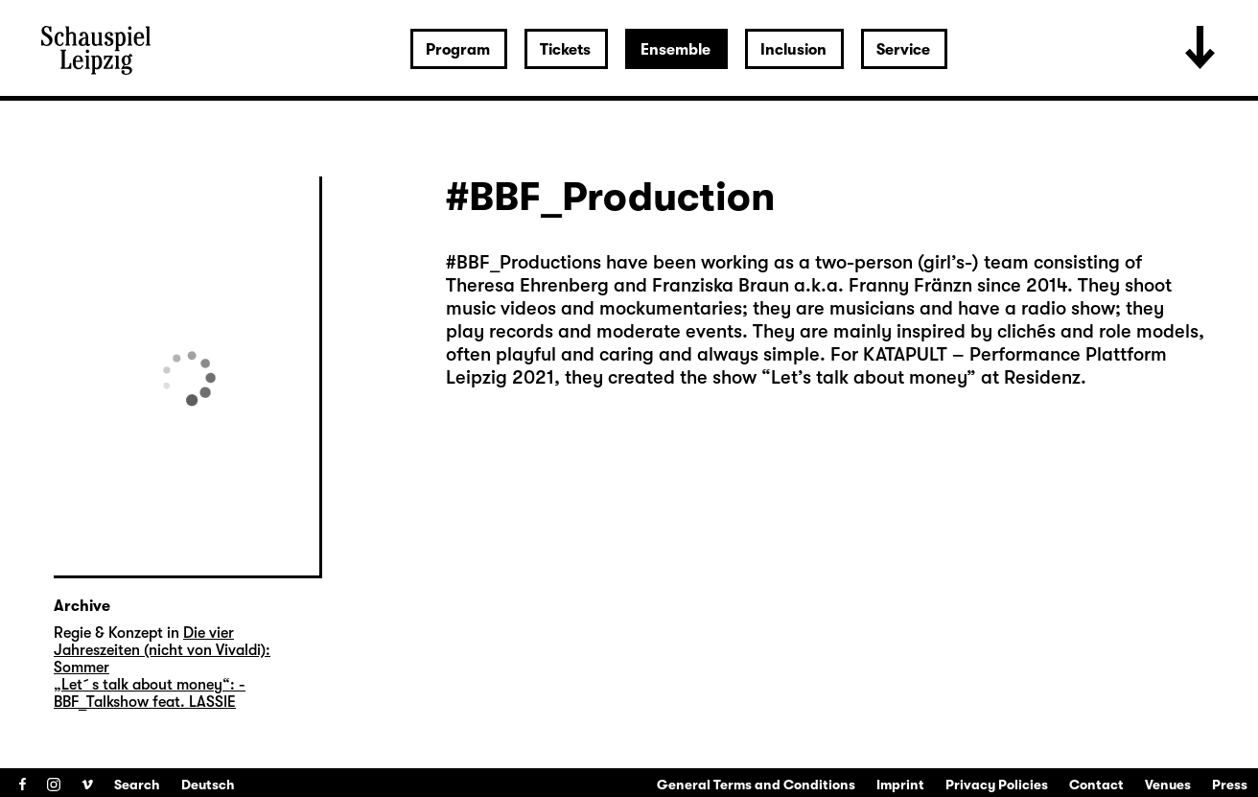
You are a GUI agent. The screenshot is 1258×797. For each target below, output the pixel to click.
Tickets (565, 50)
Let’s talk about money (869, 377)
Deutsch (208, 784)
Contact (1096, 784)
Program (458, 50)
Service (903, 50)
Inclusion (793, 50)
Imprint (900, 784)
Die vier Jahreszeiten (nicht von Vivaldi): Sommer (162, 650)
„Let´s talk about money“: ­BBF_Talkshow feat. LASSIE (149, 693)
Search (137, 784)
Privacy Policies (996, 784)
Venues (1168, 784)
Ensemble (676, 50)
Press (1229, 784)
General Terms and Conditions (756, 784)
